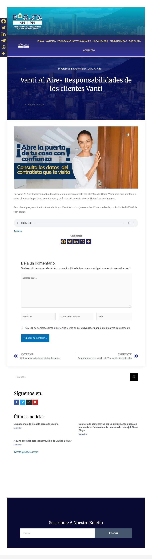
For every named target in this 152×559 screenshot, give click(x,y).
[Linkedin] (76, 241)
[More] (88, 241)
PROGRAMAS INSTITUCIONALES (74, 41)
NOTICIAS (51, 41)
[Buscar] (134, 381)
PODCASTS (135, 41)
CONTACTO (89, 50)
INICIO (40, 41)
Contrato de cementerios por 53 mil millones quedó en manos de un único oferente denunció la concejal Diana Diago (108, 430)
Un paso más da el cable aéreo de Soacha (36, 427)
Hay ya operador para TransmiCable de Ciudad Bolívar (42, 444)
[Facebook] (63, 241)
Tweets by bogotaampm (27, 456)
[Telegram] (3, 40)
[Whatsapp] (82, 241)
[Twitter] (70, 241)
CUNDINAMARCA (118, 41)
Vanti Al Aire (94, 68)
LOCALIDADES (100, 41)
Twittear (18, 231)
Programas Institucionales (72, 68)
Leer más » (18, 432)
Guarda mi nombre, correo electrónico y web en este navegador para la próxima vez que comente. (78, 331)
